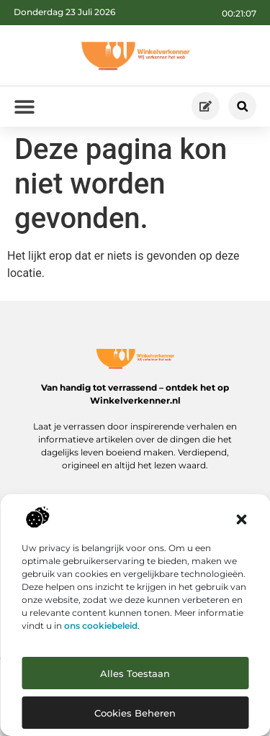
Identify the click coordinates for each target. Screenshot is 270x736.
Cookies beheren (135, 713)
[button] (241, 519)
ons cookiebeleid (101, 625)
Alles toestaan (135, 673)
